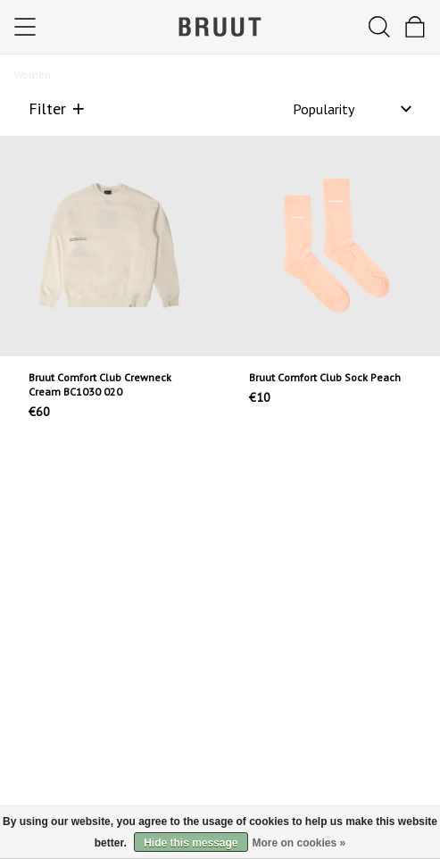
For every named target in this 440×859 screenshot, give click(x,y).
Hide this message (190, 843)
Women (32, 74)
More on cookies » (299, 843)
